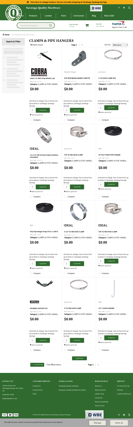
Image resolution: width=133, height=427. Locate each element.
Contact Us (37, 386)
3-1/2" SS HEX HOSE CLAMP (74, 232)
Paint (63, 15)
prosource (102, 72)
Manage (97, 423)
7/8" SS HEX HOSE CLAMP (73, 155)
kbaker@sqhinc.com (9, 398)
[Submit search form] (50, 25)
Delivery (120, 390)
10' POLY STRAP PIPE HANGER (109, 155)
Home (6, 35)
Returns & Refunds (101, 402)
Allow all (119, 423)
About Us (98, 386)
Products (33, 15)
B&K (99, 149)
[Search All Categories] (36, 25)
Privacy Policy (38, 390)
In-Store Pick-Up (123, 386)
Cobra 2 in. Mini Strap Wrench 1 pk (42, 78)
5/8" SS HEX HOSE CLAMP (107, 232)
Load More (79, 358)
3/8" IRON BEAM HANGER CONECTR (77, 78)
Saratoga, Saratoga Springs (116, 103)
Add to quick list (36, 115)
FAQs (35, 394)
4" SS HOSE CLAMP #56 (107, 78)
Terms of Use (99, 406)
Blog (94, 15)
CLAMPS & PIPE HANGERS (49, 84)
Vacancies (98, 398)
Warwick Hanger (70, 72)
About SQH (109, 15)
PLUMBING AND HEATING (23, 35)
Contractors (78, 15)
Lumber (48, 15)
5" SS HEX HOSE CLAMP (72, 308)
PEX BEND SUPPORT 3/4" (39, 308)
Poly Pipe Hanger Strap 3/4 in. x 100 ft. (44, 232)
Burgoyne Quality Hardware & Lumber (72, 390)
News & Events (100, 390)
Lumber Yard (99, 394)
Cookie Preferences (124, 394)
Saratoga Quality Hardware (43, 7)
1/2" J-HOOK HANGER (106, 308)
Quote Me (42, 110)
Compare (35, 120)
